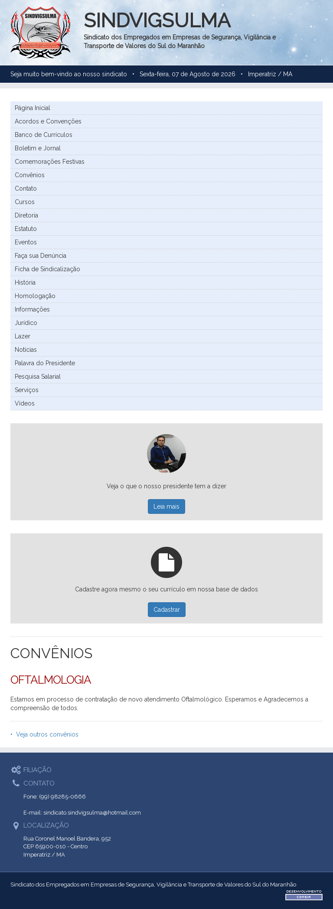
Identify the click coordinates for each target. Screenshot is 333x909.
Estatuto (26, 228)
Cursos (25, 201)
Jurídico (26, 322)
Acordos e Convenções (48, 121)
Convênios (30, 175)
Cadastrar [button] (166, 609)
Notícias (26, 349)
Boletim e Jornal (38, 148)
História (25, 282)
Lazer (22, 336)
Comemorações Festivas (50, 161)
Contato (26, 188)
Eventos (26, 242)
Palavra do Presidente (45, 363)
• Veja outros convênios (44, 734)
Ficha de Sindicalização (47, 269)
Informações (32, 309)
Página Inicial (32, 107)
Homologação (35, 295)
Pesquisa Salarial (38, 376)
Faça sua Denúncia (40, 255)
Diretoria (26, 215)
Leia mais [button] (166, 506)
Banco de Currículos (43, 134)
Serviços (27, 389)
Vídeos (25, 403)
